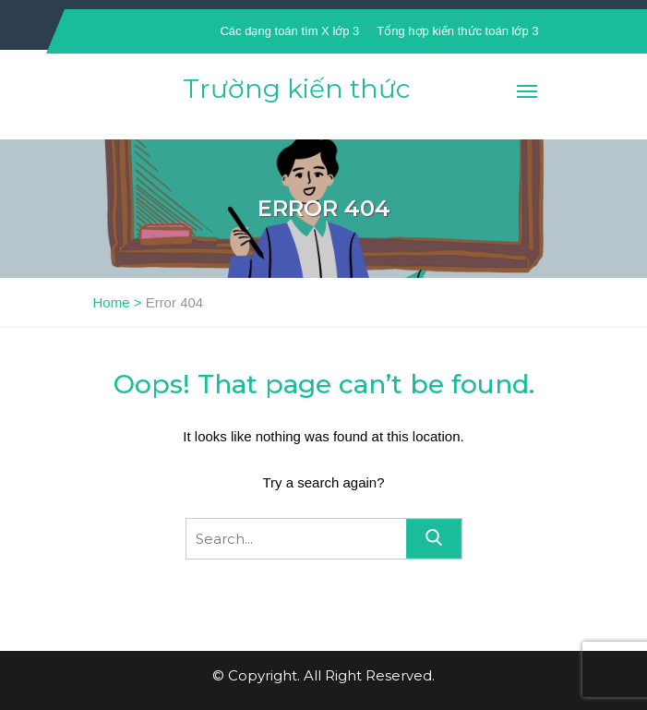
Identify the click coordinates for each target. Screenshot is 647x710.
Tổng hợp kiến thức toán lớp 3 (457, 31)
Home (111, 302)
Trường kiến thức (296, 88)
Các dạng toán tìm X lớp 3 (289, 31)
